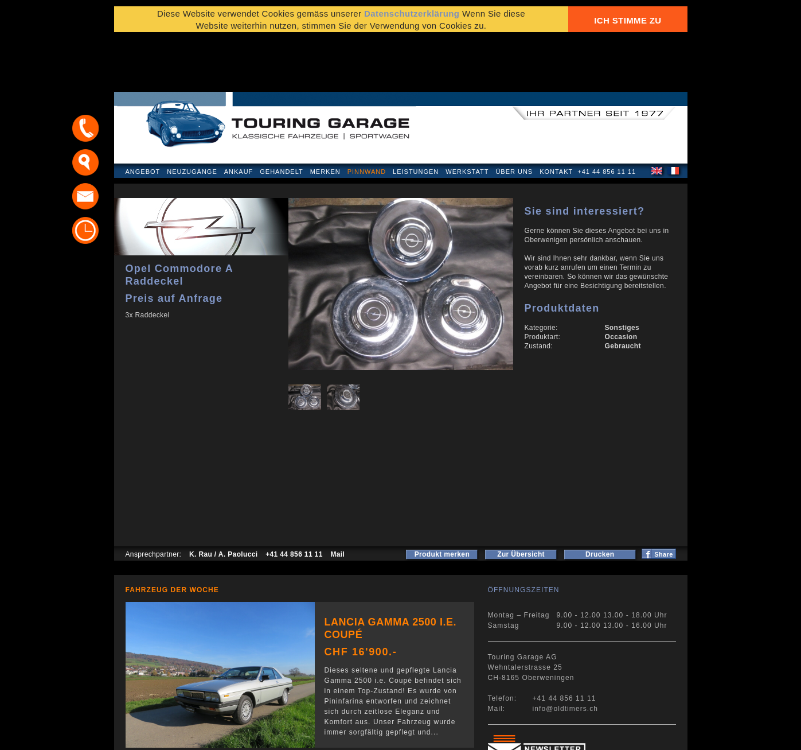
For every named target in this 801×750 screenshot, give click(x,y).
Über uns (514, 117)
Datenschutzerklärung (170, 735)
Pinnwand (366, 117)
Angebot (143, 117)
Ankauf (238, 117)
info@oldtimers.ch (566, 654)
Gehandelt (281, 117)
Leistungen (416, 117)
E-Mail (578, 735)
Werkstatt (467, 117)
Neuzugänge (192, 117)
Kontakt (556, 117)
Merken (325, 117)
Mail (337, 500)
